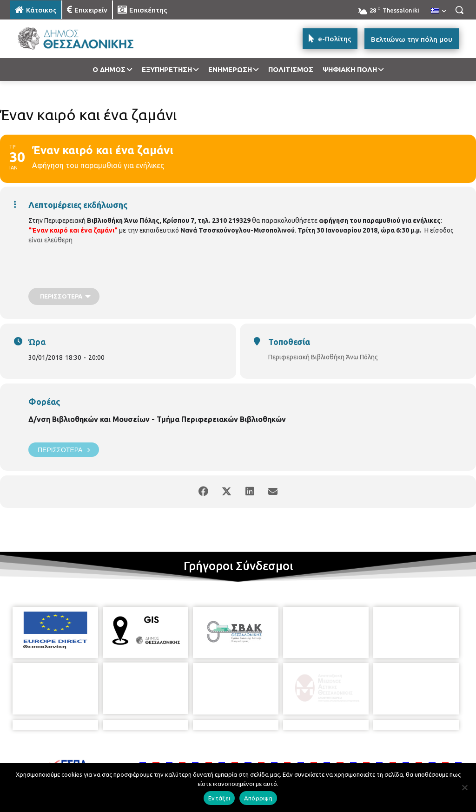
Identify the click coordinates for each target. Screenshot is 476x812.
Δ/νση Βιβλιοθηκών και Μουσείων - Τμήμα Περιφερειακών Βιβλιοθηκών (157, 419)
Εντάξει (219, 798)
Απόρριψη (258, 798)
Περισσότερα (64, 449)
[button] (459, 9)
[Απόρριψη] (464, 787)
